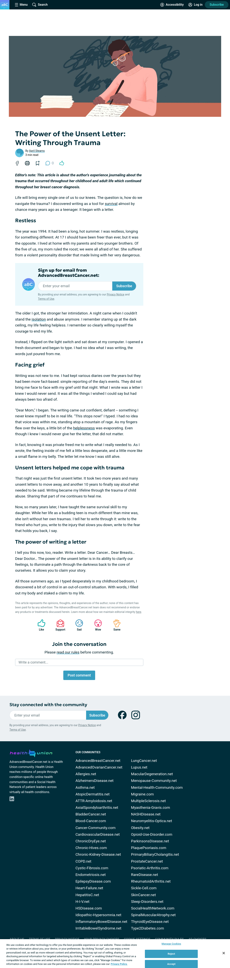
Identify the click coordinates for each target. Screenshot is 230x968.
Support (58, 625)
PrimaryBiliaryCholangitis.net (155, 854)
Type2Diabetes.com (147, 928)
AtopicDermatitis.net (92, 794)
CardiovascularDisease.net (97, 834)
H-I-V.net (82, 901)
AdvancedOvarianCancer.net (98, 767)
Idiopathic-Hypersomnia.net (98, 915)
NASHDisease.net (146, 814)
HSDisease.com (88, 908)
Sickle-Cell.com (144, 888)
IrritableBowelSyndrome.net (98, 928)
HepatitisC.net (87, 895)
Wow (96, 625)
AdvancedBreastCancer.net (98, 760)
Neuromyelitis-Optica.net (151, 821)
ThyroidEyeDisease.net (150, 921)
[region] (115, 953)
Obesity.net (140, 827)
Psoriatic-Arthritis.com (149, 868)
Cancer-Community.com (95, 827)
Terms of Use (46, 298)
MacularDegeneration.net (152, 774)
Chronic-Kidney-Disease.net (98, 854)
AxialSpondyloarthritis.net (96, 807)
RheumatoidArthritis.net (151, 881)
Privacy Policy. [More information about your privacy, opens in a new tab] (119, 964)
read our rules (68, 652)
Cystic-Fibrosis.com (91, 868)
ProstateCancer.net (147, 861)
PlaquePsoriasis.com (148, 848)
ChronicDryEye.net (90, 841)
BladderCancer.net (90, 814)
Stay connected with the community (48, 704)
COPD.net (83, 861)
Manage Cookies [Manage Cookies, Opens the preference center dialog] (171, 943)
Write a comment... (33, 662)
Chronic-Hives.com (91, 848)
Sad (77, 625)
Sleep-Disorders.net (147, 901)
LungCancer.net (144, 760)
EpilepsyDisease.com (93, 881)
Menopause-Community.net (154, 780)
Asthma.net (85, 787)
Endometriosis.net (90, 874)
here (138, 611)
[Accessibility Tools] (171, 4)
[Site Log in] (195, 4)
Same (115, 625)
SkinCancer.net (143, 895)
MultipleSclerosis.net (148, 801)
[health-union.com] (31, 753)
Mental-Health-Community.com (157, 787)
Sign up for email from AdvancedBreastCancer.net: (68, 273)
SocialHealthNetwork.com (152, 908)
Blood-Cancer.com (90, 821)
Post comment (79, 675)
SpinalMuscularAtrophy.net (153, 915)
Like (39, 625)
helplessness (84, 428)
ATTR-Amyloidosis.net (93, 801)
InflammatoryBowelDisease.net (101, 921)
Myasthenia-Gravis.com (150, 807)
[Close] (223, 953)
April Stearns (37, 150)
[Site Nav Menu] (21, 4)
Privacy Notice (115, 294)
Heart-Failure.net (89, 888)
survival (111, 203)
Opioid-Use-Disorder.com (151, 834)
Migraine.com (142, 794)
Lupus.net (139, 767)
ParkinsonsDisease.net (150, 841)
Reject (171, 953)
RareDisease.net (144, 874)
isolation (39, 319)
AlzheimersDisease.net (94, 780)
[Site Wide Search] (39, 4)
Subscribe (217, 4)
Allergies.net (85, 774)
